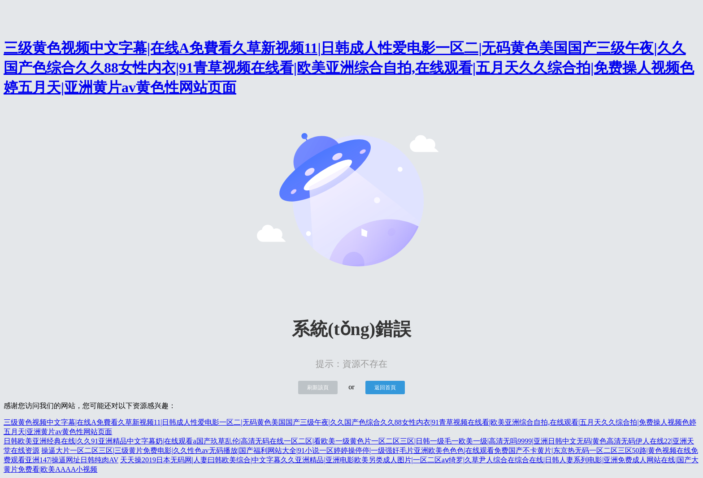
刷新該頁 (318, 387)
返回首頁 (385, 387)
